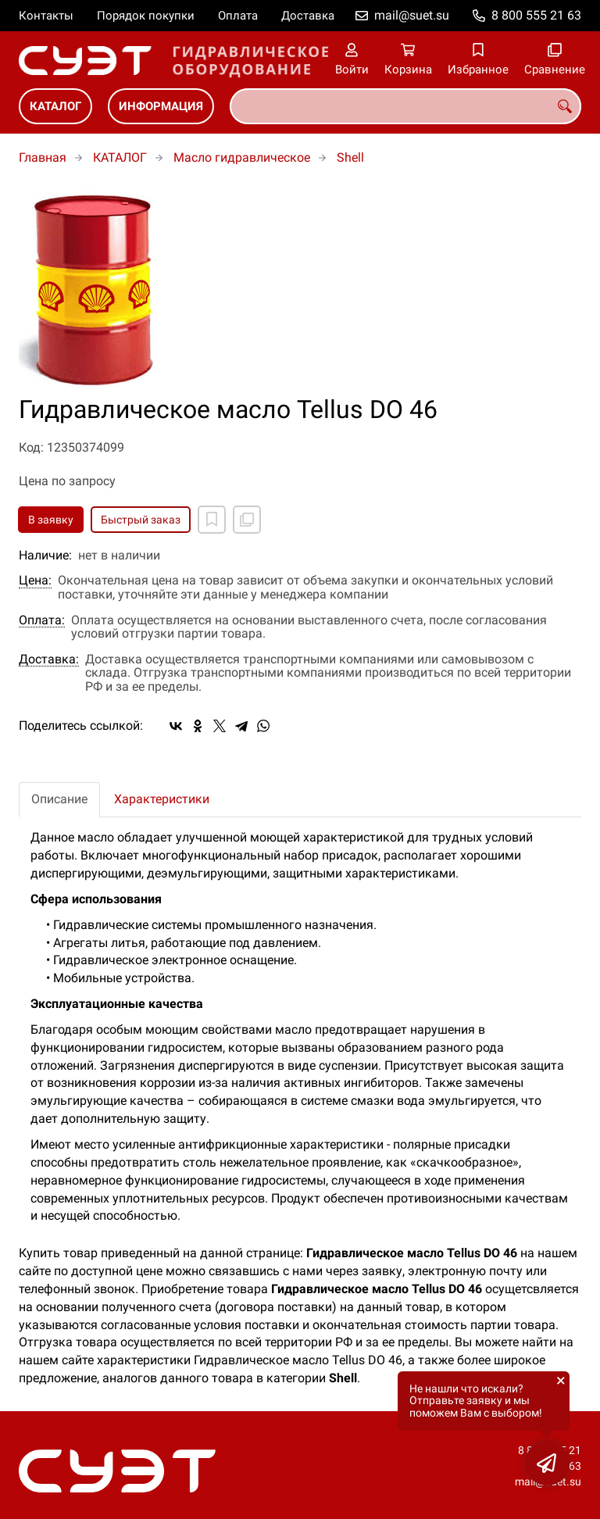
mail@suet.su (411, 15)
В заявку (50, 519)
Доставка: (49, 659)
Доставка (307, 16)
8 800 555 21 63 (536, 15)
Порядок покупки (146, 16)
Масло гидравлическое (241, 157)
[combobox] (405, 106)
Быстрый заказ (140, 519)
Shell (350, 157)
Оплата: (42, 620)
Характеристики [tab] (161, 799)
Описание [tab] (59, 799)
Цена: (35, 581)
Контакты (46, 16)
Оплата (238, 16)
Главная (42, 157)
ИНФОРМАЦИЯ (161, 106)
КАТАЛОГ (55, 106)
